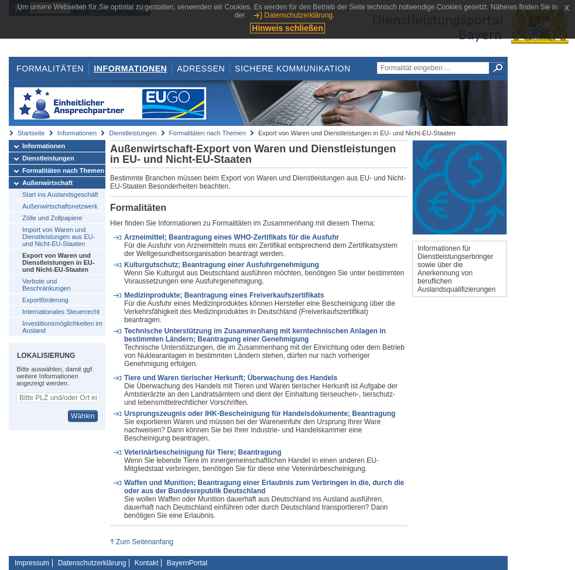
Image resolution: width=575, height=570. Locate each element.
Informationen (130, 68)
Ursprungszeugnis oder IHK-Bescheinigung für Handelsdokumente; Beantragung (259, 413)
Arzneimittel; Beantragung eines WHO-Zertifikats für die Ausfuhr (231, 237)
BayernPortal (187, 563)
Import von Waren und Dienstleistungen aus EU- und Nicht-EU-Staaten (58, 236)
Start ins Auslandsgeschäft (60, 194)
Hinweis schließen (287, 28)
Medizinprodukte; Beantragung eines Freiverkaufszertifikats (224, 295)
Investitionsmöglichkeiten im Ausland (62, 327)
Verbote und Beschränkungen (46, 285)
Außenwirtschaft (47, 182)
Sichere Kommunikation (293, 68)
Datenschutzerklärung (92, 563)
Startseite (31, 132)
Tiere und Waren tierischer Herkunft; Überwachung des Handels (230, 378)
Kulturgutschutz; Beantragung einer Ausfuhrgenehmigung (221, 265)
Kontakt (147, 563)
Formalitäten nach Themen (207, 132)
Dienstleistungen (132, 132)
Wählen (83, 416)
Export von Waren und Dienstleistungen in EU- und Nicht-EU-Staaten (58, 262)
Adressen (201, 68)
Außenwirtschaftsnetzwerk (59, 206)
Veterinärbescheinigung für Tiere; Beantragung (203, 452)
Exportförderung (45, 299)
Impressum (32, 563)
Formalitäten (50, 68)
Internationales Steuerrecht (61, 311)
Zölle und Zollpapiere (52, 217)
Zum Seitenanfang (144, 542)
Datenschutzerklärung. (299, 15)
